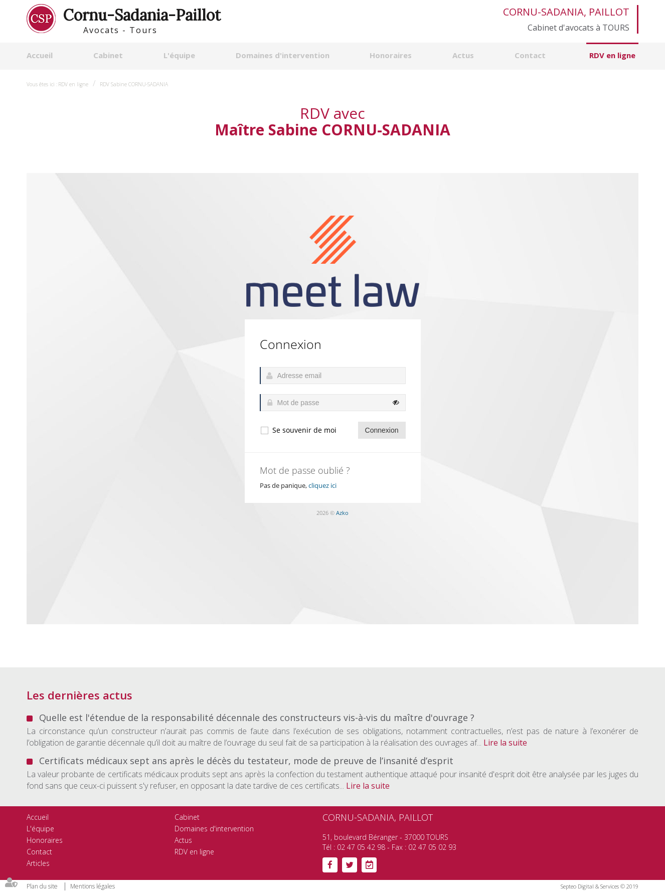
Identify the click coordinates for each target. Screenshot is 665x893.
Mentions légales (92, 886)
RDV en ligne (612, 55)
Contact (530, 55)
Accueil (40, 55)
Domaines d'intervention (282, 55)
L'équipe (179, 55)
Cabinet (108, 55)
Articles (38, 863)
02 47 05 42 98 (361, 847)
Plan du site (42, 886)
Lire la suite (505, 742)
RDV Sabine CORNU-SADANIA (134, 84)
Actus (463, 55)
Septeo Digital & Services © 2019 (599, 886)
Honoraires (391, 55)
